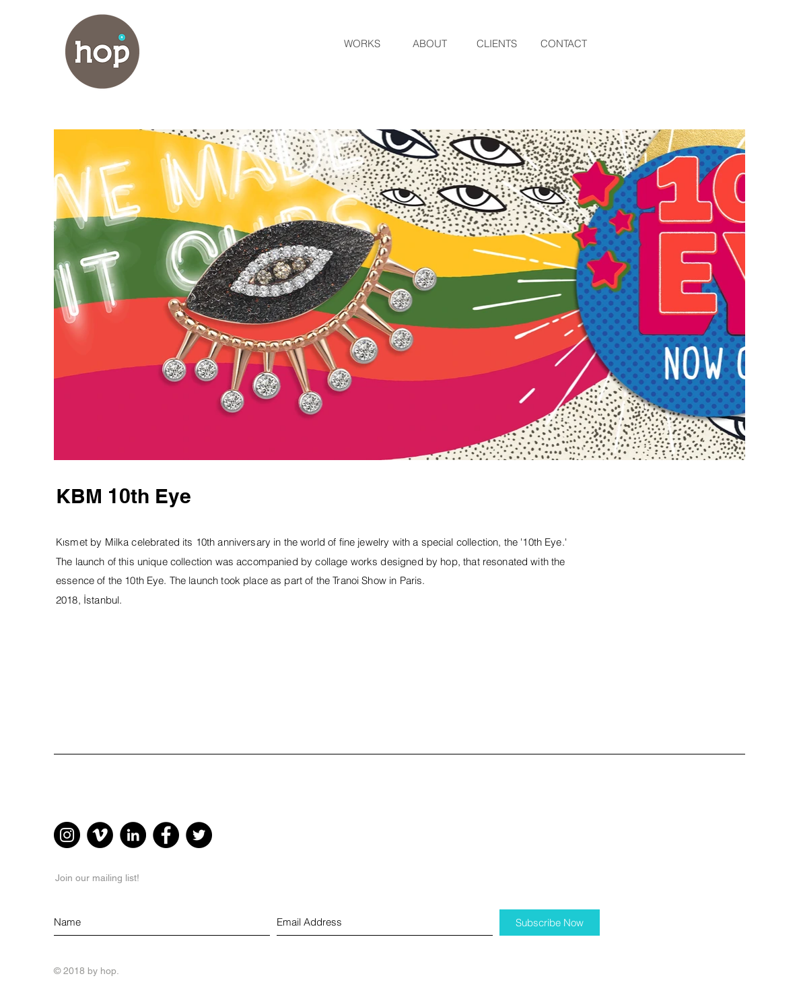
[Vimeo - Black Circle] (100, 835)
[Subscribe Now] (549, 922)
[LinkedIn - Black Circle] (133, 835)
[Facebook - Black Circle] (166, 835)
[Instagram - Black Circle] (67, 835)
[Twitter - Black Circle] (199, 835)
